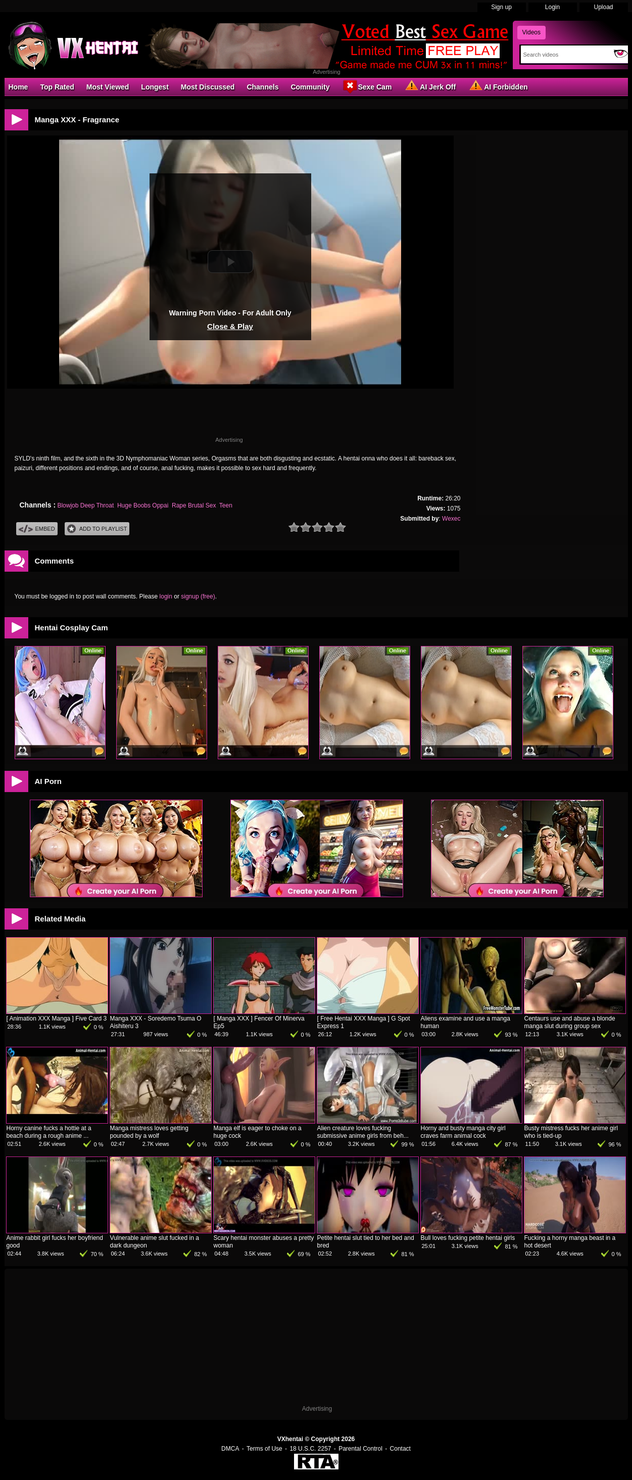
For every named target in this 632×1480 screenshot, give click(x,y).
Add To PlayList (97, 529)
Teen (225, 505)
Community (309, 87)
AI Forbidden (497, 86)
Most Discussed (208, 87)
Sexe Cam (367, 86)
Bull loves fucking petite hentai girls (468, 1237)
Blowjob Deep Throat (85, 505)
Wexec (451, 518)
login (166, 596)
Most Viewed (107, 87)
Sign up (501, 7)
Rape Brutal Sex (194, 505)
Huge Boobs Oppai (142, 505)
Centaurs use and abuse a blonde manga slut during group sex (569, 1022)
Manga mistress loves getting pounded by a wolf (149, 1132)
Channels (262, 87)
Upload (603, 7)
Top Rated (57, 87)
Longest (154, 87)
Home (18, 87)
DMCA (230, 1448)
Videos (531, 32)
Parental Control (360, 1448)
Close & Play (230, 326)
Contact (400, 1448)
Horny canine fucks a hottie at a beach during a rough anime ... (49, 1132)
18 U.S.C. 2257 (310, 1448)
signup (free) (198, 596)
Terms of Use (264, 1448)
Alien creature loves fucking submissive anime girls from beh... (363, 1132)
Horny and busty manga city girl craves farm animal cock (463, 1132)
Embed (37, 529)
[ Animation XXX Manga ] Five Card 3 (57, 1018)
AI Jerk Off (430, 86)
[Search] (565, 55)
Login (552, 7)
